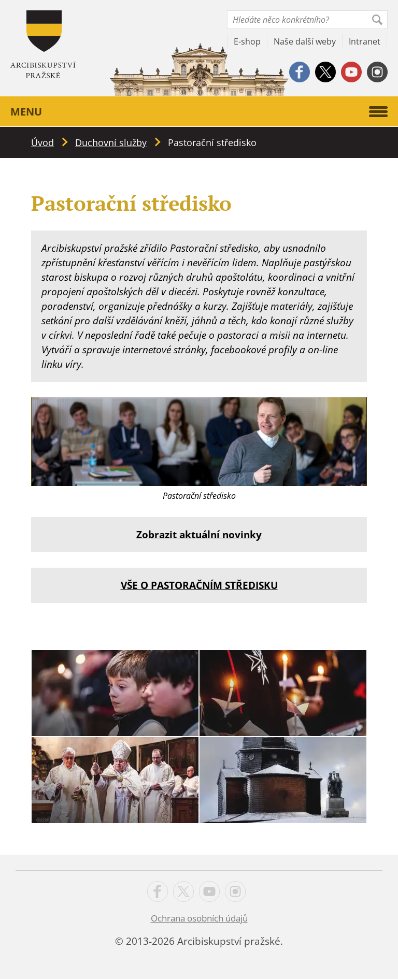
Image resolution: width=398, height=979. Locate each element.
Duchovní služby (111, 142)
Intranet (364, 41)
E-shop (247, 41)
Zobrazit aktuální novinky (199, 534)
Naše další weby (305, 41)
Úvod (42, 142)
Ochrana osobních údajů (199, 918)
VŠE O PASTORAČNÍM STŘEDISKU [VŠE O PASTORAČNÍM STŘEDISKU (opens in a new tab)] (199, 585)
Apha (43, 44)
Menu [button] (199, 112)
